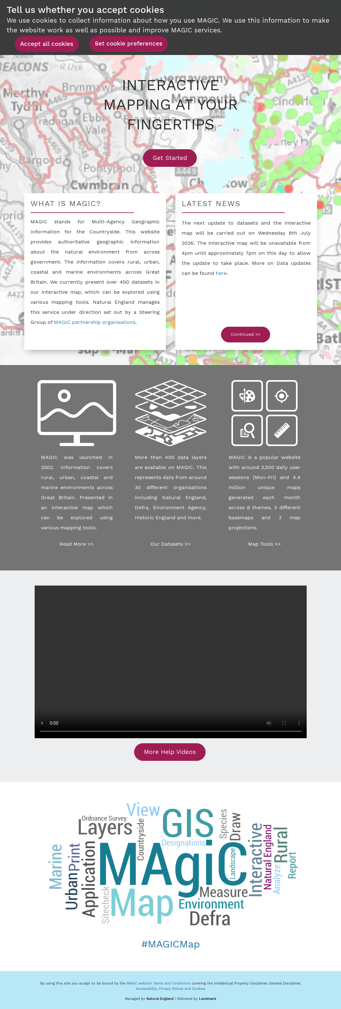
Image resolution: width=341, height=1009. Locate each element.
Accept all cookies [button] (46, 44)
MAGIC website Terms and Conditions (158, 983)
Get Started (175, 157)
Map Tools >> (264, 544)
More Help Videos (170, 751)
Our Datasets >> (171, 544)
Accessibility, (147, 989)
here (221, 273)
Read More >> (77, 544)
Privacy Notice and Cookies (182, 989)
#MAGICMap (170, 944)
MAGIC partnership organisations (94, 322)
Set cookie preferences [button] (128, 43)
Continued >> (245, 334)
